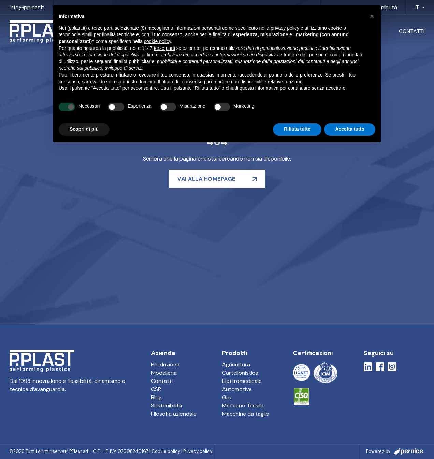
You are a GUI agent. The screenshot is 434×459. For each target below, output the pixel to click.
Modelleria (164, 372)
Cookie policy (165, 451)
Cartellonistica (240, 372)
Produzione (165, 364)
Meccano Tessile (242, 405)
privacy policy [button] (285, 28)
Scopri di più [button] (84, 129)
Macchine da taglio (245, 413)
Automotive (237, 389)
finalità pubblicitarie (134, 61)
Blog (156, 397)
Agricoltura (236, 364)
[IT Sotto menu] (423, 7)
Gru (226, 397)
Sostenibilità (166, 405)
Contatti (411, 31)
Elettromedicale (242, 381)
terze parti (164, 48)
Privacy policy (197, 451)
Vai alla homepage (206, 178)
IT (417, 7)
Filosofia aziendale (174, 413)
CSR (156, 389)
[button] (371, 16)
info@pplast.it (27, 7)
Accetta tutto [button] (349, 129)
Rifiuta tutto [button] (297, 129)
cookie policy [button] (157, 41)
